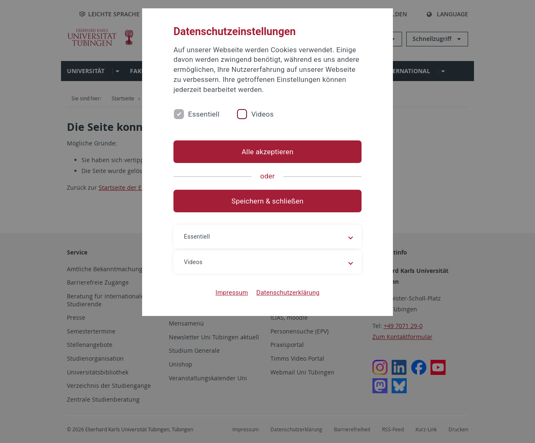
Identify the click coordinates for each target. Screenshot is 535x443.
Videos (262, 114)
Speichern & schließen (267, 201)
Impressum (232, 292)
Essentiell (203, 114)
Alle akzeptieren (267, 152)
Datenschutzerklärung (287, 292)
